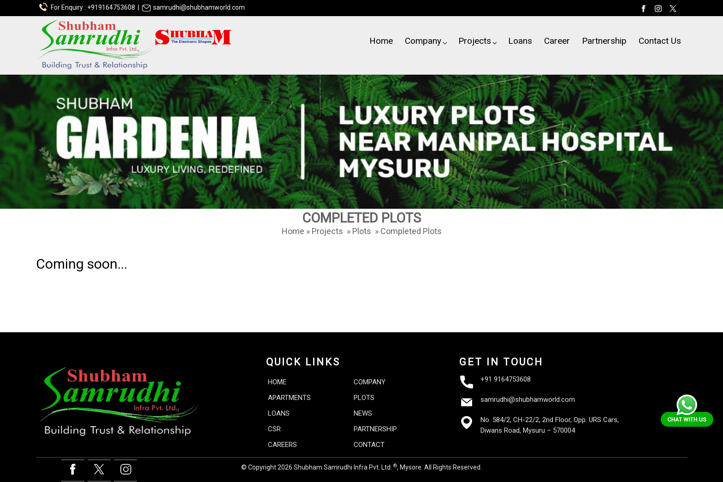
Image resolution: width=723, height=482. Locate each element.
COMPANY (369, 382)
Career (557, 40)
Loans (520, 40)
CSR (274, 429)
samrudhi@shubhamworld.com (527, 399)
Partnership (604, 40)
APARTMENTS (289, 398)
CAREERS (282, 445)
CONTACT (369, 445)
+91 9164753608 (505, 379)
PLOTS (364, 398)
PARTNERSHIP (375, 429)
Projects (477, 40)
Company (426, 40)
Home (381, 40)
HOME (277, 382)
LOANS (279, 413)
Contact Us (660, 40)
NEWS (363, 413)
